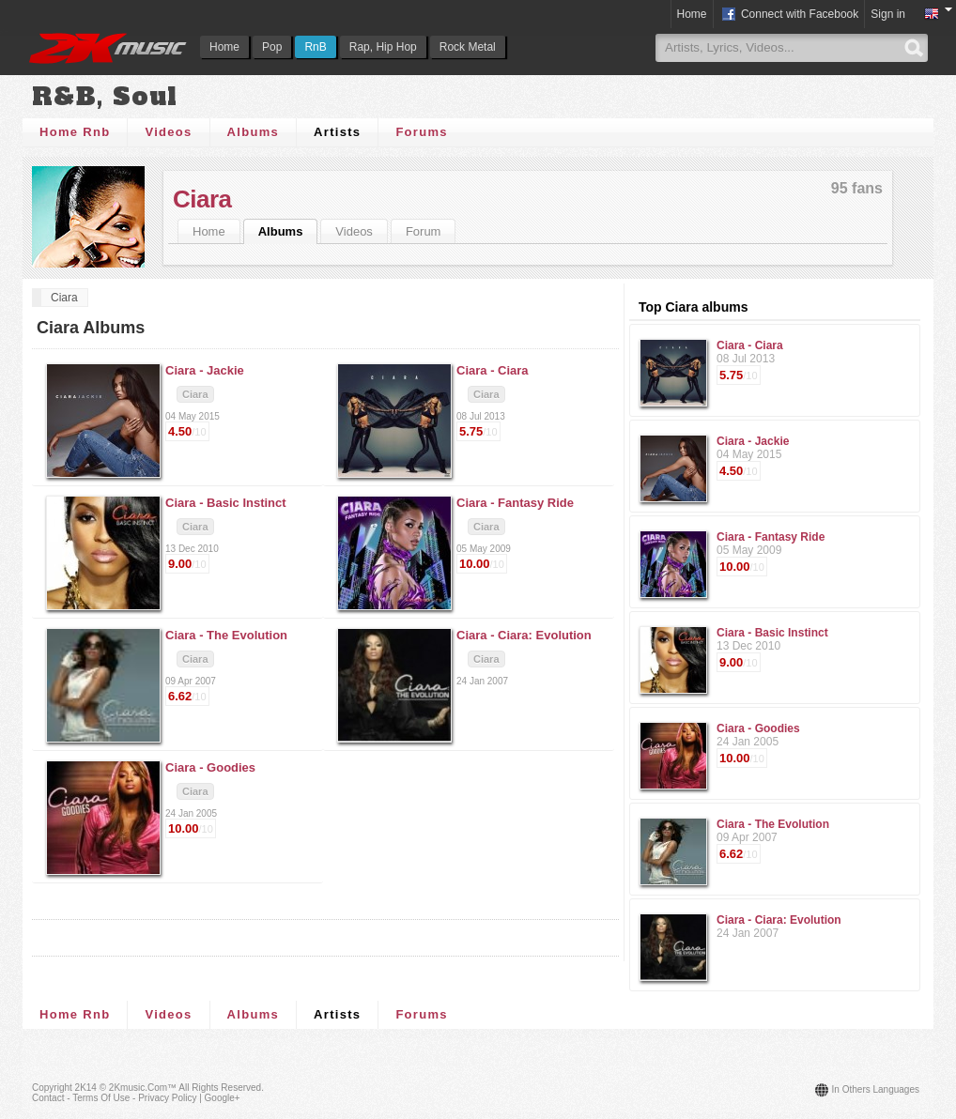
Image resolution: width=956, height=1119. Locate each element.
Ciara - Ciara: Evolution (779, 920)
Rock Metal (467, 47)
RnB (315, 47)
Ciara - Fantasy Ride (771, 537)
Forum (423, 231)
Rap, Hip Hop (383, 47)
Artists (337, 132)
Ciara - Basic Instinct (772, 632)
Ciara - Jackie (753, 441)
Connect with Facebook (789, 15)
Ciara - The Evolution (773, 824)
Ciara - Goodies (758, 728)
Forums (421, 132)
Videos (168, 132)
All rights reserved (219, 1087)
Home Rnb (74, 132)
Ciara (202, 199)
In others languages (875, 1089)
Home (224, 47)
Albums (253, 132)
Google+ (222, 1098)
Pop (272, 47)
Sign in (888, 14)
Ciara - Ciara (750, 345)
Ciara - (204, 370)
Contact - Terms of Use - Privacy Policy (114, 1098)
